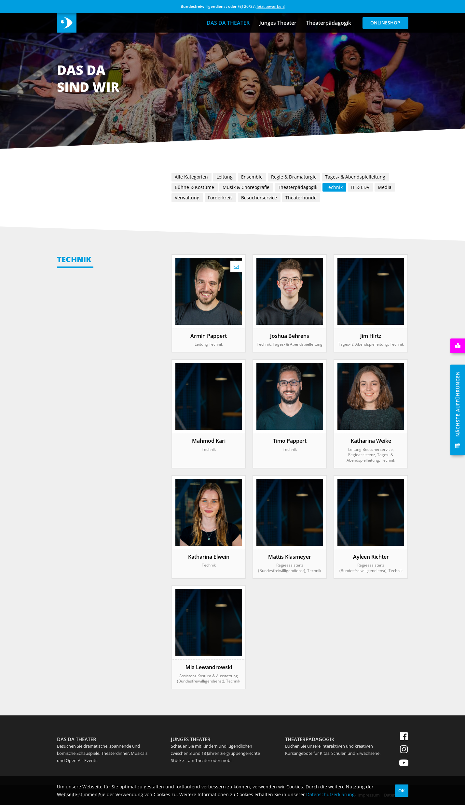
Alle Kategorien (191, 177)
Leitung (224, 177)
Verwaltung (187, 197)
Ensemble (252, 177)
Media (384, 187)
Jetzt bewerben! (271, 6)
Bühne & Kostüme (194, 187)
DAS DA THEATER (228, 22)
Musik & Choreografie (246, 187)
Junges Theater (277, 22)
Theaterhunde (301, 197)
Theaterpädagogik (328, 22)
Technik (334, 187)
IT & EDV (360, 187)
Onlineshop (385, 23)
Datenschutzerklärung (330, 794)
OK (401, 790)
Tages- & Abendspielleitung (355, 177)
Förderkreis (220, 197)
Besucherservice (259, 197)
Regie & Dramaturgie (294, 177)
